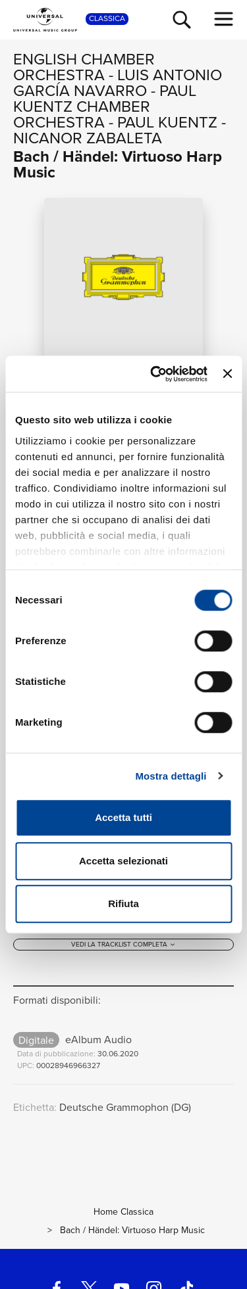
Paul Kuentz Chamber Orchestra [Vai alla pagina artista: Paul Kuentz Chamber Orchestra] (104, 106)
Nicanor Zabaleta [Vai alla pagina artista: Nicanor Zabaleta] (87, 138)
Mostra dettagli (170, 776)
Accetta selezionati (123, 860)
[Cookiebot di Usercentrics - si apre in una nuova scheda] (155, 374)
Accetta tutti (123, 817)
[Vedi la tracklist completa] (123, 946)
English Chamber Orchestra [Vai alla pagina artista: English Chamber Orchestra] (84, 67)
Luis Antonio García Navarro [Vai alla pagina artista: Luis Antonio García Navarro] (117, 83)
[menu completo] (224, 19)
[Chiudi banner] (227, 374)
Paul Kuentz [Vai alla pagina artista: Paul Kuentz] (167, 122)
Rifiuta (123, 903)
